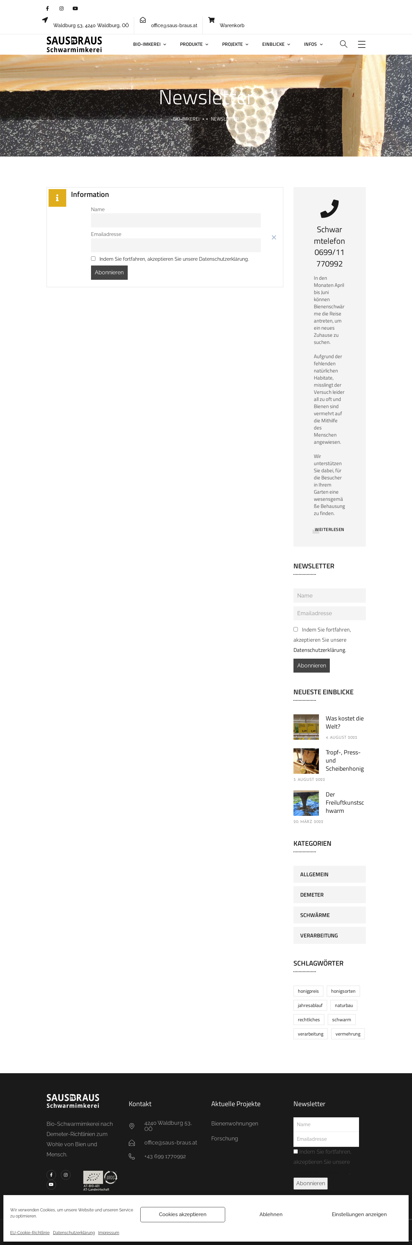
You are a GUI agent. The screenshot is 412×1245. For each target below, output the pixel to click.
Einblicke (273, 44)
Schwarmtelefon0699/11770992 (329, 246)
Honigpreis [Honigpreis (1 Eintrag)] (308, 990)
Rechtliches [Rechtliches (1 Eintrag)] (309, 1019)
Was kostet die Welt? (345, 722)
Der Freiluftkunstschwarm (345, 802)
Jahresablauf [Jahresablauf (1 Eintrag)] (310, 1005)
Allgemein (314, 874)
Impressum (108, 1232)
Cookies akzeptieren (183, 1214)
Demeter (312, 895)
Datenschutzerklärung (74, 1232)
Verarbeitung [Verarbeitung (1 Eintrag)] (310, 1033)
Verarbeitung (319, 935)
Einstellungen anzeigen (359, 1214)
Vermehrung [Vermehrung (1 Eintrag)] (348, 1033)
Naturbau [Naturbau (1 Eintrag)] (344, 1005)
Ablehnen (271, 1214)
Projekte (232, 44)
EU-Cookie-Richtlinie (30, 1232)
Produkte (191, 44)
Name (98, 209)
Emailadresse (106, 234)
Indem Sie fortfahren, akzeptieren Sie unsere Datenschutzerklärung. (174, 259)
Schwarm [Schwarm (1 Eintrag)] (341, 1019)
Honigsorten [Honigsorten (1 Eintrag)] (343, 990)
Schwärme (315, 915)
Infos (310, 44)
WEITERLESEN (329, 529)
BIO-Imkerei (147, 44)
